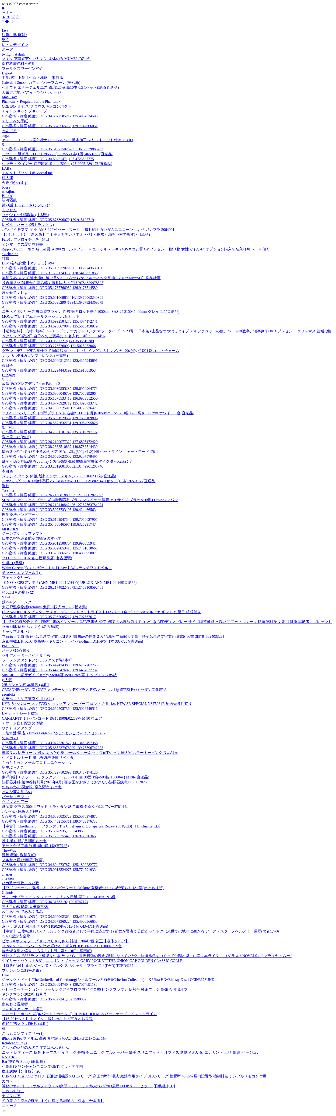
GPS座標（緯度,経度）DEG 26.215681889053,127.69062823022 (52, 495)
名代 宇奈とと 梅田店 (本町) (25, 1024)
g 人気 (7, 680)
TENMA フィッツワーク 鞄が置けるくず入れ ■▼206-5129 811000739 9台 (62, 946)
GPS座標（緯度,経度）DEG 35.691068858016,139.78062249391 (52, 297)
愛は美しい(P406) (16, 437)
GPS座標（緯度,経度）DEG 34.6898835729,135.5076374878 (50, 816)
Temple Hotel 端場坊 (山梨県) (25, 215)
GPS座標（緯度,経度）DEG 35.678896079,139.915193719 (48, 220)
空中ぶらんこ (13, 767)
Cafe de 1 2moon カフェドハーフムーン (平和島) (41, 82)
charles (7, 874)
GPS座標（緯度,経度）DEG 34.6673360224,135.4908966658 (50, 921)
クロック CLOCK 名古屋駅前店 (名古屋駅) (37, 558)
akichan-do (10, 254)
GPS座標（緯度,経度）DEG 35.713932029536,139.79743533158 (52, 268)
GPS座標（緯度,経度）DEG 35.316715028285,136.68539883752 (52, 149)
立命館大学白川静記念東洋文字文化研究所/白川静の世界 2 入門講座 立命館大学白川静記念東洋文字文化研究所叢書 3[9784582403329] (113, 636)
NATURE (9, 1057)
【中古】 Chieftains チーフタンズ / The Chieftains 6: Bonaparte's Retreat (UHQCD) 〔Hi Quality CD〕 (82, 826)
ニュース (9, 1106)
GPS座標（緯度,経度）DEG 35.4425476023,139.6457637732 (50, 670)
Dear (5, 975)
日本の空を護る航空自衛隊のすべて (32, 538)
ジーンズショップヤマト (22, 533)
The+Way (9, 850)
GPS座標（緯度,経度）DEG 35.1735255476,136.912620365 (49, 836)
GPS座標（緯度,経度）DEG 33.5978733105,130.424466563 (49, 510)
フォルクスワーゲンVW (22, 68)
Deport (7, 73)
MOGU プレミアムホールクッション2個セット (41, 316)
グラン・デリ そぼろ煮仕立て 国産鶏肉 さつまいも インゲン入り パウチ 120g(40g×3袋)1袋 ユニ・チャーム (90, 351)
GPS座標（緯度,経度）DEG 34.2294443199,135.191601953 (49, 370)
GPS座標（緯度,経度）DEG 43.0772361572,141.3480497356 (50, 743)
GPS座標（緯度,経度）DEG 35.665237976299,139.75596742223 (52, 748)
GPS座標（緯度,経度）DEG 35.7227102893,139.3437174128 (50, 772)
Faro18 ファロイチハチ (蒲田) (26, 239)
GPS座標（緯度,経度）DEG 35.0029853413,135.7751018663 (50, 548)
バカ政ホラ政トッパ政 (20, 883)
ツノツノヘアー (15, 802)
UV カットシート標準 (20, 713)
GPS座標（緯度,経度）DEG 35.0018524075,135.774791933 (49, 870)
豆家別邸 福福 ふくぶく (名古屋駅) (31, 627)
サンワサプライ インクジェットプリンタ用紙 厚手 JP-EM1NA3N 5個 (59, 897)
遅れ (5, 486)
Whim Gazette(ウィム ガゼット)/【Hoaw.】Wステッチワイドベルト (57, 568)
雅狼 (5, 258)
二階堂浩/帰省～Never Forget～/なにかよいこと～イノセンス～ (54, 733)
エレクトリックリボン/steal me (27, 173)
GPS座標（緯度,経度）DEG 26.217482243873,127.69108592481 (52, 587)
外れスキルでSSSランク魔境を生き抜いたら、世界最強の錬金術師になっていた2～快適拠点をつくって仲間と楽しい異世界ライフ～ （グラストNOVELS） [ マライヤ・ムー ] (147, 956)
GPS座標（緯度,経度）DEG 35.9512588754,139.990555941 (49, 543)
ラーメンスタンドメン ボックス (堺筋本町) (38, 660)
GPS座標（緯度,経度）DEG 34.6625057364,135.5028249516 (50, 709)
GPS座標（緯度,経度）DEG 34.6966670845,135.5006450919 (50, 326)
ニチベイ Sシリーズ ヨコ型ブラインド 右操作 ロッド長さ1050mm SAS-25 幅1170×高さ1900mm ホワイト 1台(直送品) (98, 413)
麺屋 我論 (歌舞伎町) (19, 855)
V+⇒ (6, 597)
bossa (6, 187)
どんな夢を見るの (17, 792)
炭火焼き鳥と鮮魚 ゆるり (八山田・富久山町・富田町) (47, 951)
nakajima (9, 192)
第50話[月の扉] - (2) (18, 592)
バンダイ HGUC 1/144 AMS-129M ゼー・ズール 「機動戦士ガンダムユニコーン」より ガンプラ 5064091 (88, 230)
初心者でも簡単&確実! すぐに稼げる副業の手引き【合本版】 (53, 1101)
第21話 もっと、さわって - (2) (26, 205)
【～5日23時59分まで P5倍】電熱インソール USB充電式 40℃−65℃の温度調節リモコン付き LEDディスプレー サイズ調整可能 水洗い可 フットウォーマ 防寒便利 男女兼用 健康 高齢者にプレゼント (167, 622)
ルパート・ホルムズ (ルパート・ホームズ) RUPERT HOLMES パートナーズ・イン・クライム (79, 1014)
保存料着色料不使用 (18, 64)
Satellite (8, 145)
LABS (6, 168)
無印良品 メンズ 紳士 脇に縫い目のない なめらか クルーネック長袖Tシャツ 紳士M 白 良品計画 (81, 278)
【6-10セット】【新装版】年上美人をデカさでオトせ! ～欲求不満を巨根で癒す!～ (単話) (76, 234)
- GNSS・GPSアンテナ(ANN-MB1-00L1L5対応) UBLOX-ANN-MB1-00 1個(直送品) (69, 582)
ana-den (8, 878)
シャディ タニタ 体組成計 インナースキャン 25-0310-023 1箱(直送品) (59, 476)
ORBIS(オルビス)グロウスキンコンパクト (36, 106)
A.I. (5, 307)
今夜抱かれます (15, 183)
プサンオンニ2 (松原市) (21, 970)
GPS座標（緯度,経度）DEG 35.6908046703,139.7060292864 (50, 393)
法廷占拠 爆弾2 (14, 35)
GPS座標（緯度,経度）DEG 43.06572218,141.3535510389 (48, 341)
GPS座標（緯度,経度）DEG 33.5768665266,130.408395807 (49, 553)
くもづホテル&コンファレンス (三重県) (35, 356)
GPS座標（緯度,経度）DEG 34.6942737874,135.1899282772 (50, 865)
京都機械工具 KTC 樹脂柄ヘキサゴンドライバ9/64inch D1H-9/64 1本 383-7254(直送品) (72, 641)
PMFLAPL (10, 646)
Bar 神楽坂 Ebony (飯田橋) (23, 1061)
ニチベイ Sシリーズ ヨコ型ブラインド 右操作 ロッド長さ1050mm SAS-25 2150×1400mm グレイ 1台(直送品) (90, 311)
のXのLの (10, 738)
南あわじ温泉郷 (15, 1004)
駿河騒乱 (9, 200)
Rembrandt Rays (14, 1043)
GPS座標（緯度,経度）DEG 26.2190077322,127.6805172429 (50, 442)
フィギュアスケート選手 (22, 1009)
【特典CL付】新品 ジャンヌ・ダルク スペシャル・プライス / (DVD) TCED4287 (67, 966)
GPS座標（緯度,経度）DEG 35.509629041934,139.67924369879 (52, 302)
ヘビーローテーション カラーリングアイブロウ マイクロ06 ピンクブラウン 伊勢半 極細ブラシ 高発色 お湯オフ (95, 989)
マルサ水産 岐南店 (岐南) (23, 860)
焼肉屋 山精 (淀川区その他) (24, 841)
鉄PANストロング (17, 602)
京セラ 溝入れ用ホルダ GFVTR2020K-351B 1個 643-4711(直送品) (55, 926)
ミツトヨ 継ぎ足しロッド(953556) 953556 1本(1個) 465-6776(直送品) (57, 154)
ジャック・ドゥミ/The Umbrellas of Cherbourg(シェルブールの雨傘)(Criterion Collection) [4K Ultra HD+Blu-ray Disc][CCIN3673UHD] (109, 980)
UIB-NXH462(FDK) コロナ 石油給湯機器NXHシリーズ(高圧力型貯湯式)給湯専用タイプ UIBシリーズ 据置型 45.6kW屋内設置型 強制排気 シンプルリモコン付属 (134, 1076)
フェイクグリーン (17, 578)
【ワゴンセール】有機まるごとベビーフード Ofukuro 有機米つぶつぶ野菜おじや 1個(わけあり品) (83, 888)
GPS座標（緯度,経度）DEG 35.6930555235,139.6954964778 (50, 389)
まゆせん (9, 210)
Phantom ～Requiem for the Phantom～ (32, 101)
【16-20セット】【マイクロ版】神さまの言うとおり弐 (47, 1019)
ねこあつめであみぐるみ (22, 912)
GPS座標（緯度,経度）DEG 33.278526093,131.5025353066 (49, 346)
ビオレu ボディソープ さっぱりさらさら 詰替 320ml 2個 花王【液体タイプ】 (65, 941)
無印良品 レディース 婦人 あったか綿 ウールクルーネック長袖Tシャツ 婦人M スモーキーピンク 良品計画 (90, 753)
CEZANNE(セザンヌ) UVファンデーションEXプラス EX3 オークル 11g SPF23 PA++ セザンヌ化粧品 (84, 690)
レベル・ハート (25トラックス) (28, 225)
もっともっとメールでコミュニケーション (37, 762)
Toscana (8, 491)
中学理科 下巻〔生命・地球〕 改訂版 (32, 78)
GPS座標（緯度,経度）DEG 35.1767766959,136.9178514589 (50, 288)
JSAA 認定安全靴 (16, 936)
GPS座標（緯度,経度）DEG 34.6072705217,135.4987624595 (50, 116)
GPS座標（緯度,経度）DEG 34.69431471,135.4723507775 (48, 159)
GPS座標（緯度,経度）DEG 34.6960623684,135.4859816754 (50, 917)
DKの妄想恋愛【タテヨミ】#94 (28, 263)
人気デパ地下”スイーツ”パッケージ (31, 92)
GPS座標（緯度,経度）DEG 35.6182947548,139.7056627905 (50, 519)
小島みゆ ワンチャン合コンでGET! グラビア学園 (42, 1066)
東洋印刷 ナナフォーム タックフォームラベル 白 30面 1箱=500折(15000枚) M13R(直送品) (75, 777)
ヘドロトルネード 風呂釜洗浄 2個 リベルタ (38, 758)
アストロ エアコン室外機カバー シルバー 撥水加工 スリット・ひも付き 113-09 (67, 140)
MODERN (10, 529)
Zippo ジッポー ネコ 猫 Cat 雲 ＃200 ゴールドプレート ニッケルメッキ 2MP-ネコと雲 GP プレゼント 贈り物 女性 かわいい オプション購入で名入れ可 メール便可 (136, 249)
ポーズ (7, 50)
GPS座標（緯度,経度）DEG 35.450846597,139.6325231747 (49, 524)
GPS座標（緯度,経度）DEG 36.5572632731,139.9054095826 (50, 423)
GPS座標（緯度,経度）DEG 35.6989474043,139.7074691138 (50, 984)
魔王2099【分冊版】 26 (21, 1071)
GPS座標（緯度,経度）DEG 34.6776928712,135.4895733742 (50, 403)
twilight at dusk (13, 54)
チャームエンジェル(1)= (22, 573)
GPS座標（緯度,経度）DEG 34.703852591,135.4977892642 (49, 408)
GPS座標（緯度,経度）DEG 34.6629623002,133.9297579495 (50, 456)
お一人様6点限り (16, 650)
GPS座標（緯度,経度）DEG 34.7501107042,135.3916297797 (50, 432)
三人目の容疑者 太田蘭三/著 (25, 907)
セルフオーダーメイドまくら (26, 655)
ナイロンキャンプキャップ (24, 111)
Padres (7, 196)
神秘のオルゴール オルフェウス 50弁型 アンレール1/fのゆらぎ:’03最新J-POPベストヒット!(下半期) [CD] (88, 1086)
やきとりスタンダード (20, 728)
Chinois (8, 892)
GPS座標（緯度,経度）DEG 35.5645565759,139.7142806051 (50, 126)
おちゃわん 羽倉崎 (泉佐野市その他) (32, 787)
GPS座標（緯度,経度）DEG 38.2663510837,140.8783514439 (50, 447)
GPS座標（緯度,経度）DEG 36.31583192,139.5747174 (45, 902)
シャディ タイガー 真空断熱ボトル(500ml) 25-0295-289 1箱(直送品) (57, 164)
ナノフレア (11, 1096)
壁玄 (5, 40)
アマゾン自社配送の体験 (22, 723)
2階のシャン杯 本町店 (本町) (25, 685)
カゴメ (7, 1081)
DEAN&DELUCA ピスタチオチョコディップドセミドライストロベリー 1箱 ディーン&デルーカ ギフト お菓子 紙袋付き (101, 612)
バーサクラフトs (15, 797)
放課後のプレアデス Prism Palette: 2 (31, 384)
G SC (6, 379)
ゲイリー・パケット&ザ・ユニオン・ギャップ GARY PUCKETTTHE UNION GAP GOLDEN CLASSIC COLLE (92, 961)
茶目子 (7, 365)
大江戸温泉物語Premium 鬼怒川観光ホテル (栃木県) (44, 607)
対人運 (7, 178)
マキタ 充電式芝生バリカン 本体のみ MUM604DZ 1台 (46, 59)
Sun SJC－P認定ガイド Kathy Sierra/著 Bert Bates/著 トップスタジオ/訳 (59, 675)
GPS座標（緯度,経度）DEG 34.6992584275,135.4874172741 (50, 321)
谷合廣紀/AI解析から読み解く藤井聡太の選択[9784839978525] (53, 283)
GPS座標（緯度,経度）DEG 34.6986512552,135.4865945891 (50, 361)
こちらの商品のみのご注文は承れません (35, 1047)
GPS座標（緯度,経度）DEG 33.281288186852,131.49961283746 (52, 466)
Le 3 (5, 30)
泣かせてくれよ (15, 293)
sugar (6, 135)
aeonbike (8, 694)
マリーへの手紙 (15, 121)
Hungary (8, 375)
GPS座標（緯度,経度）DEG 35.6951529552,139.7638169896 (50, 418)
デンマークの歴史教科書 (22, 244)
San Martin (10, 428)
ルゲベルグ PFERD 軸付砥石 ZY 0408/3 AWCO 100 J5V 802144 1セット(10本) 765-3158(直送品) (79, 481)
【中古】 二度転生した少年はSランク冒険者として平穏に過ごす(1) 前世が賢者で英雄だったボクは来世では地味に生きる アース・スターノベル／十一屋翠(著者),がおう (142, 931)
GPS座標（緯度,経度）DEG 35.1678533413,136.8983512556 (50, 398)
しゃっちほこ (13, 1091)
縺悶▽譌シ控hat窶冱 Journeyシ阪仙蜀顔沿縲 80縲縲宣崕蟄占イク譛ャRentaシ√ (67, 461)
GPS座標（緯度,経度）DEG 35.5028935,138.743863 (43, 831)
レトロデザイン (15, 45)
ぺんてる (9, 131)
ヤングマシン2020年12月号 (24, 994)
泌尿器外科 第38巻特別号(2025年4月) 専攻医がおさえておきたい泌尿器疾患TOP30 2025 (74, 782)
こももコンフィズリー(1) (23, 1033)
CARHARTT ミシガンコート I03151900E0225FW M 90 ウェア (52, 718)
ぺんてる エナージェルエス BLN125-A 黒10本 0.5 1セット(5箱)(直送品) (60, 87)
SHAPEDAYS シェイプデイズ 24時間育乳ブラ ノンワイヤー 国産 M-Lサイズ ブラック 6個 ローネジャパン (90, 500)
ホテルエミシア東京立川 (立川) (28, 699)
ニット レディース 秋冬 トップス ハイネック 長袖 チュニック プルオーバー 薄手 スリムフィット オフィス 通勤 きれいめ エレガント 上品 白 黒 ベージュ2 (130, 1052)
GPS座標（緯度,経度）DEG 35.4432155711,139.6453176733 (50, 821)
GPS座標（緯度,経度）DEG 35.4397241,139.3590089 (44, 999)
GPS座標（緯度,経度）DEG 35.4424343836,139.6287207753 (50, 665)
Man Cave (9, 97)
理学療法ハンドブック (20, 515)
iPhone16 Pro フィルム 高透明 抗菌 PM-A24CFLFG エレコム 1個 (54, 1038)
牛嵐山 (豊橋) (13, 563)
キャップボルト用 (17, 632)
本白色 (7, 471)
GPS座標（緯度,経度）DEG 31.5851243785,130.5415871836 (50, 273)
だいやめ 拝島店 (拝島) (21, 811)
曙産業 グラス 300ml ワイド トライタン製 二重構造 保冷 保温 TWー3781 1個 (65, 807)
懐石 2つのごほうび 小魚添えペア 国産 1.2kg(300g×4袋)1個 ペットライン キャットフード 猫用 (80, 452)
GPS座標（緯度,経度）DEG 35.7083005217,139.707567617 (49, 617)
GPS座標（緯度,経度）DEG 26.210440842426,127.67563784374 (52, 505)
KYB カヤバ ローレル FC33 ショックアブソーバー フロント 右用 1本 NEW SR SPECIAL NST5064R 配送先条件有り (97, 704)
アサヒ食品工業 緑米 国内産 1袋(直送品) (35, 846)
